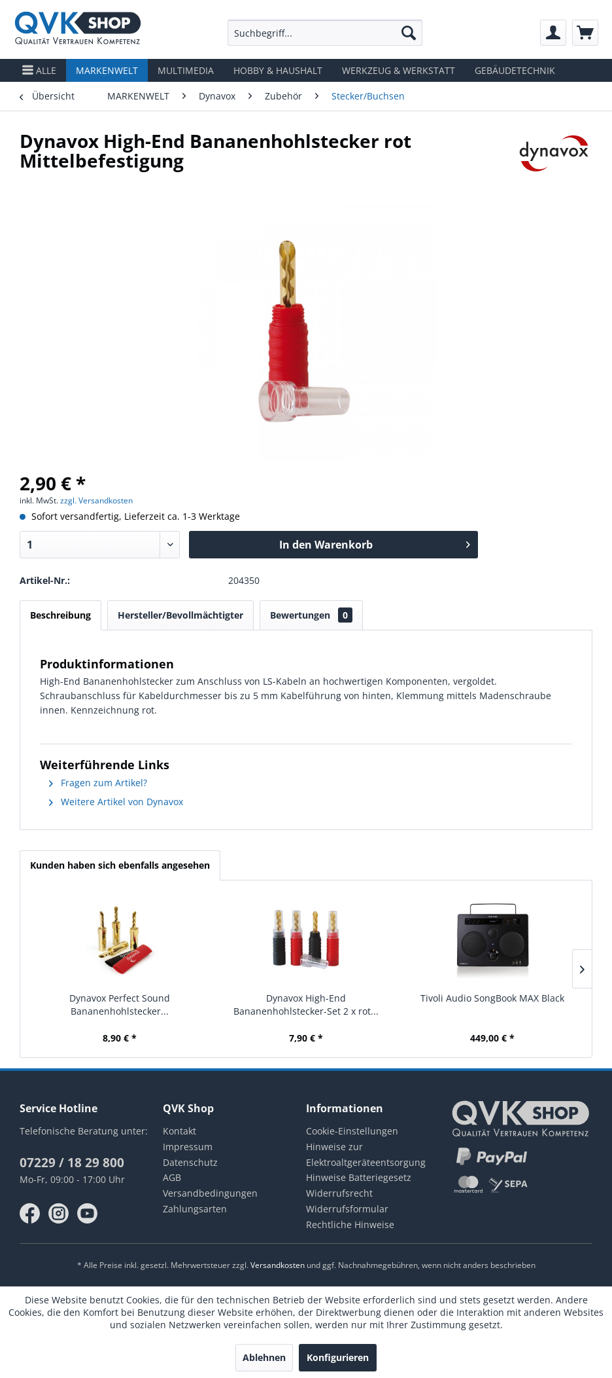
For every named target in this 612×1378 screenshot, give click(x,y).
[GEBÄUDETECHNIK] (515, 70)
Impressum (187, 1146)
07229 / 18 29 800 (72, 1162)
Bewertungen (311, 615)
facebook (30, 1214)
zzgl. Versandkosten (96, 500)
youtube (88, 1214)
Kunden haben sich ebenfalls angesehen (120, 865)
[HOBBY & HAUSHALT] (278, 70)
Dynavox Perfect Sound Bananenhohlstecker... (119, 1004)
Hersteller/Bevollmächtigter (180, 615)
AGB (172, 1177)
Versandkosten (277, 1265)
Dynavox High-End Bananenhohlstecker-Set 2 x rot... (306, 1004)
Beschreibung (60, 615)
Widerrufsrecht (339, 1193)
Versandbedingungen (210, 1193)
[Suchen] (408, 33)
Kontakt (179, 1131)
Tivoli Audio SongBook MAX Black (492, 998)
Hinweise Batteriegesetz (358, 1177)
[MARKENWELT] (107, 70)
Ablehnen (264, 1357)
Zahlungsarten (195, 1209)
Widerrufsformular (347, 1209)
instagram (59, 1214)
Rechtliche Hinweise (350, 1224)
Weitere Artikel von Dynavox (116, 801)
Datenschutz (190, 1162)
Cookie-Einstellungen (352, 1131)
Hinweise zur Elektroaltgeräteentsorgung (366, 1154)
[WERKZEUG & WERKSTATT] (398, 70)
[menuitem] (325, 33)
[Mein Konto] (553, 33)
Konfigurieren (338, 1357)
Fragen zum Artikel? (98, 782)
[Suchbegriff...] (325, 33)
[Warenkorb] (585, 33)
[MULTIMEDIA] (186, 70)
